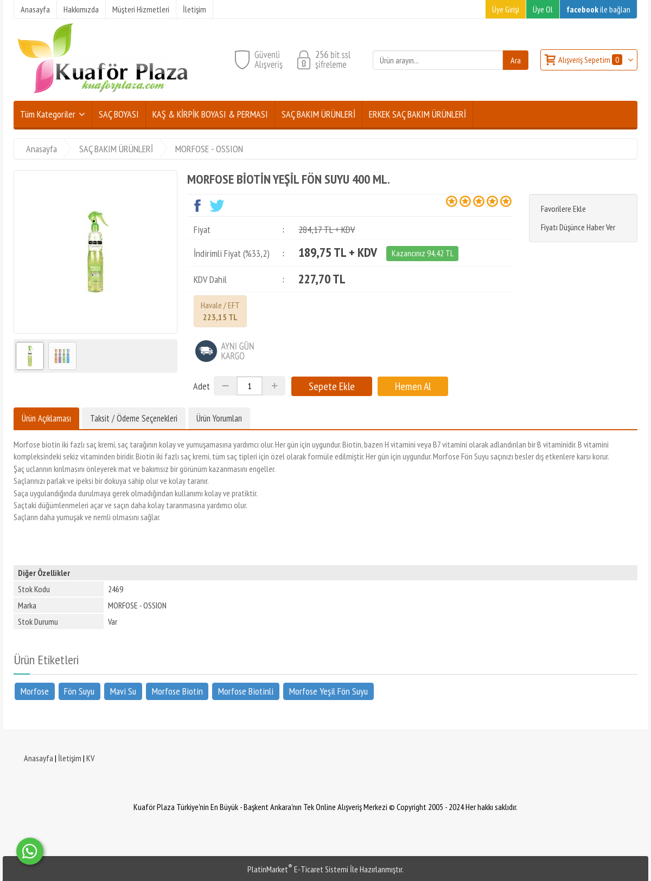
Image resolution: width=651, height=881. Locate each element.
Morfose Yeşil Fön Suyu (328, 691)
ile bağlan (598, 9)
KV (90, 758)
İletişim (69, 758)
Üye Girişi (505, 9)
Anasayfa (38, 758)
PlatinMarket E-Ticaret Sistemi (297, 869)
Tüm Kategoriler (47, 114)
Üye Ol (543, 9)
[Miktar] (250, 386)
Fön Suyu (79, 691)
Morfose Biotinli (245, 691)
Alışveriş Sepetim (591, 59)
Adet (201, 386)
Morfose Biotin (177, 691)
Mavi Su (123, 691)
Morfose (35, 691)
